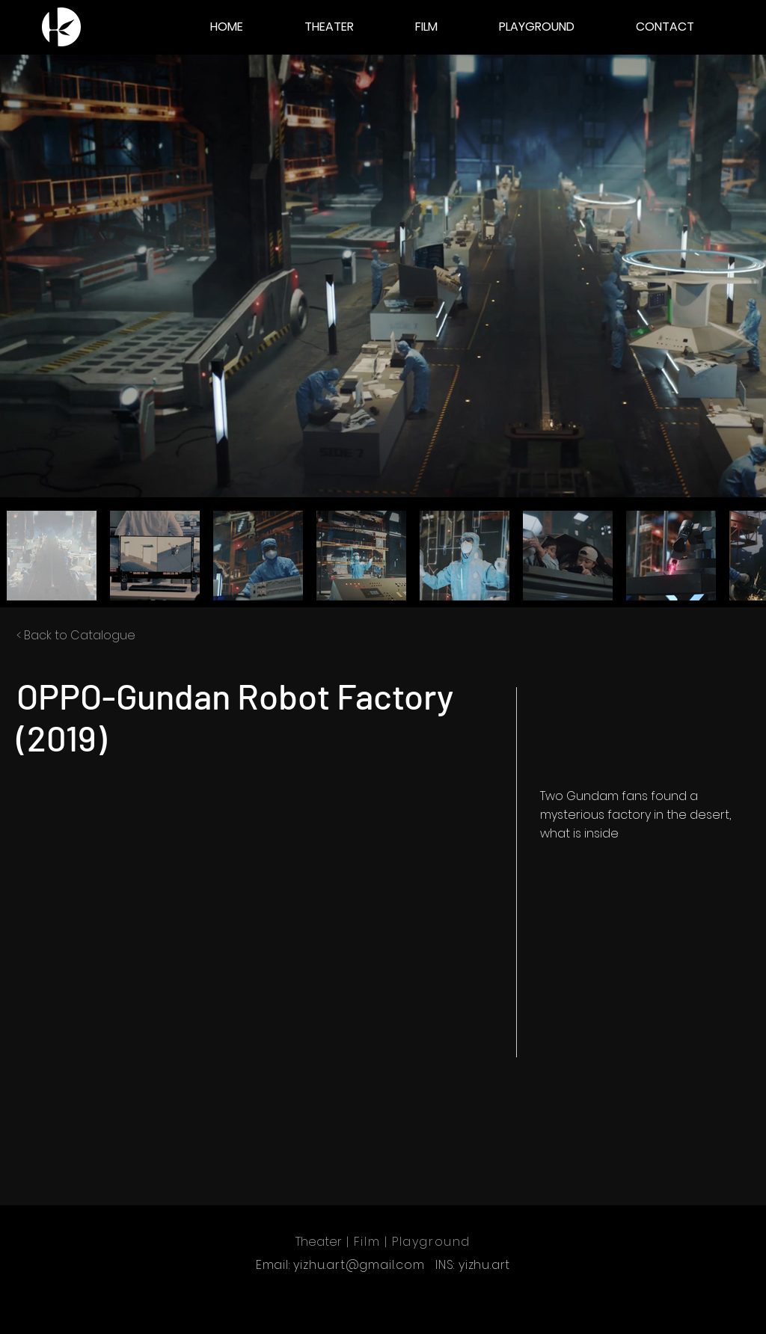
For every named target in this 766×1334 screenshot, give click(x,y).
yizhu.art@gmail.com (358, 1264)
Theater (318, 1241)
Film (367, 1241)
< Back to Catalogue (75, 635)
